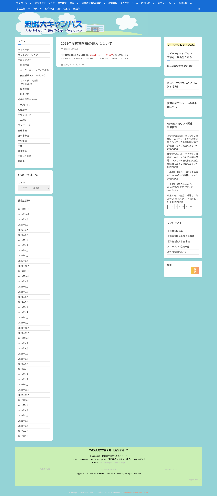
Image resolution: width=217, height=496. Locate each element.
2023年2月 (23, 379)
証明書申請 (23, 135)
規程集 (76, 8)
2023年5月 (23, 364)
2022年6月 (23, 421)
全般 (66, 65)
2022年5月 (23, 426)
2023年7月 (23, 353)
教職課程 (112, 3)
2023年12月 (24, 328)
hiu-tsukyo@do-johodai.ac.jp (112, 462)
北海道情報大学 (175, 231)
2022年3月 (23, 436)
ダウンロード (126, 3)
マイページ (21, 3)
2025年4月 (23, 245)
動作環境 (49, 8)
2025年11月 (24, 209)
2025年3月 (23, 250)
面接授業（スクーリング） (33, 75)
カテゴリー (23, 183)
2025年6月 (23, 235)
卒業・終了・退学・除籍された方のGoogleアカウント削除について (182, 198)
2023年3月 (23, 374)
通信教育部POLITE (91, 3)
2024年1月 (23, 322)
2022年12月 (24, 389)
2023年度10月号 (76, 65)
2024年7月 (23, 292)
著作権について (171, 470)
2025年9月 (23, 219)
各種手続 (183, 3)
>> (191, 206)
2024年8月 (23, 286)
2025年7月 (23, 230)
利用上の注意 (45, 469)
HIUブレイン (24, 104)
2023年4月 (23, 369)
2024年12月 (24, 266)
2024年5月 (23, 302)
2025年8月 (23, 224)
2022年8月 (23, 410)
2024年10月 (24, 276)
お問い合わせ (63, 8)
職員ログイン (195, 480)
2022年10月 (24, 400)
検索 (169, 265)
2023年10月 (24, 338)
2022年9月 (23, 405)
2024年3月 (23, 312)
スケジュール (164, 3)
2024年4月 (23, 307)
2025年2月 (23, 255)
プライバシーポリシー (107, 470)
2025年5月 (23, 240)
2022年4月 (23, 431)
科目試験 (24, 94)
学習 (72, 3)
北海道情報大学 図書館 (178, 241)
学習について (24, 60)
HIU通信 (22, 120)
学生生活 (21, 8)
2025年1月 (23, 261)
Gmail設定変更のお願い (180, 66)
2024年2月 (23, 317)
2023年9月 (23, 343)
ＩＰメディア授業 (29, 80)
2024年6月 (23, 297)
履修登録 (24, 89)
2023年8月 (23, 348)
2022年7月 (23, 415)
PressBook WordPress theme (135, 492)
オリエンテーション (45, 3)
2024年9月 (23, 281)
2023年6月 (23, 359)
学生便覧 (62, 3)
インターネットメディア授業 (34, 70)
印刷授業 (24, 65)
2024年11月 (24, 271)
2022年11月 (24, 395)
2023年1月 (23, 384)
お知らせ (145, 3)
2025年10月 (24, 214)
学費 (35, 8)
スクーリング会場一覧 (178, 246)
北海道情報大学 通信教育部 (180, 236)
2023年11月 (24, 333)
